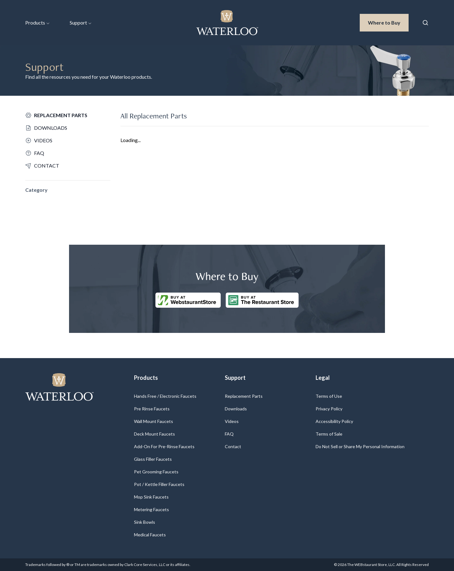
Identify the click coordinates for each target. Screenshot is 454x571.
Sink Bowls (144, 522)
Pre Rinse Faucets (152, 408)
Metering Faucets (151, 509)
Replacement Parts (244, 396)
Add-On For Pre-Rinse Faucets (164, 446)
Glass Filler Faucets (153, 459)
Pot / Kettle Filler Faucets (159, 484)
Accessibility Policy (334, 421)
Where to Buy (388, 22)
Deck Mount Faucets (154, 434)
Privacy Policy (329, 408)
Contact (233, 446)
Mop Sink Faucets (151, 497)
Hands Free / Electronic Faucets (165, 396)
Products (37, 23)
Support (80, 23)
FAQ (229, 434)
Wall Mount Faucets (153, 421)
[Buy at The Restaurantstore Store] (262, 300)
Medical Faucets (150, 534)
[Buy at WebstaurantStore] (188, 300)
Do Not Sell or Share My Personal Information (360, 446)
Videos (232, 421)
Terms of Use (329, 396)
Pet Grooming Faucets (156, 471)
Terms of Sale (329, 434)
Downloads (236, 408)
